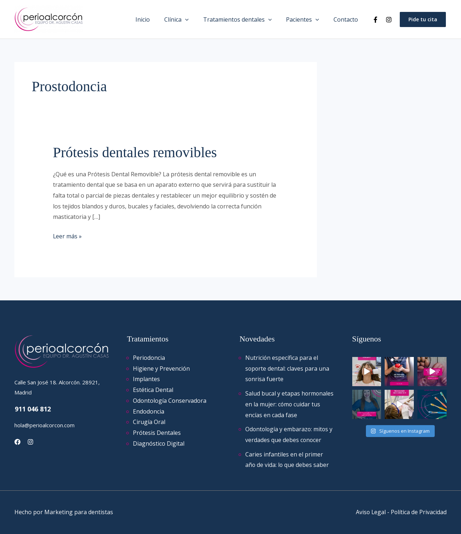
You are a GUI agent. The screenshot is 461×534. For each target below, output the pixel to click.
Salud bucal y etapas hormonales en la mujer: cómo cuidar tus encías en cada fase (286, 404)
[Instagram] (389, 20)
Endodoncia (148, 411)
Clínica (186, 19)
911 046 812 (33, 409)
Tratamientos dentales (244, 19)
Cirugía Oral (149, 422)
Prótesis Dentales (157, 433)
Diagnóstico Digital (158, 443)
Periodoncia (149, 358)
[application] (195, 19)
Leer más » (67, 235)
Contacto (347, 19)
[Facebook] (375, 20)
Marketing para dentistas (78, 512)
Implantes (146, 379)
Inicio (155, 19)
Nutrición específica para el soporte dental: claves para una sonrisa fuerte (287, 368)
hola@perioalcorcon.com (44, 425)
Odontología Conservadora (169, 401)
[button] (423, 19)
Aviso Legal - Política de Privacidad (401, 512)
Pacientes (306, 19)
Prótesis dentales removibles (135, 152)
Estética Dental (153, 390)
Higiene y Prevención (161, 368)
